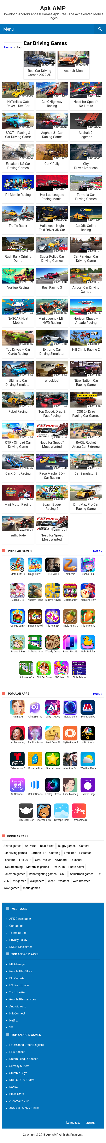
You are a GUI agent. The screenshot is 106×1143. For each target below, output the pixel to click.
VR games (19, 881)
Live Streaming (13, 867)
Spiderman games (81, 874)
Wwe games (11, 888)
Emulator (70, 853)
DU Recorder (17, 978)
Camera (84, 845)
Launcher (76, 860)
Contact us (16, 925)
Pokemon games (14, 874)
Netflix (13, 1020)
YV (11, 1027)
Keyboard (60, 860)
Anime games (12, 845)
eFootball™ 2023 (19, 1101)
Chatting (54, 853)
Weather (63, 881)
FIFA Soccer (17, 1052)
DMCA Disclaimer (20, 947)
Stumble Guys (18, 1073)
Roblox (13, 1087)
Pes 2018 (59, 867)
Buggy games (67, 845)
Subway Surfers (19, 1066)
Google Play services (22, 999)
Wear (51, 881)
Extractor (85, 853)
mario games (31, 888)
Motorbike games (37, 867)
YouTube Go (17, 992)
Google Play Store (20, 971)
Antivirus (30, 845)
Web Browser (81, 881)
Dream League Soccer (23, 1059)
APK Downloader (20, 918)
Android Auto (17, 1006)
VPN (6, 881)
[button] (53, 1122)
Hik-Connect (17, 1013)
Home (8, 47)
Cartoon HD (38, 853)
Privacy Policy (18, 940)
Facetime (10, 860)
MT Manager (17, 964)
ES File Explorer (19, 985)
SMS (63, 874)
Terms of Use (17, 932)
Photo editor (76, 867)
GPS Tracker (43, 860)
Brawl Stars (16, 1094)
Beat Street (47, 845)
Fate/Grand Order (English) (26, 1044)
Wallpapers (37, 881)
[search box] (100, 29)
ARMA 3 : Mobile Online (24, 1108)
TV (99, 874)
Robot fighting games (43, 874)
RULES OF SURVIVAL (22, 1080)
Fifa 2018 (25, 860)
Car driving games (15, 853)
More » (97, 551)
